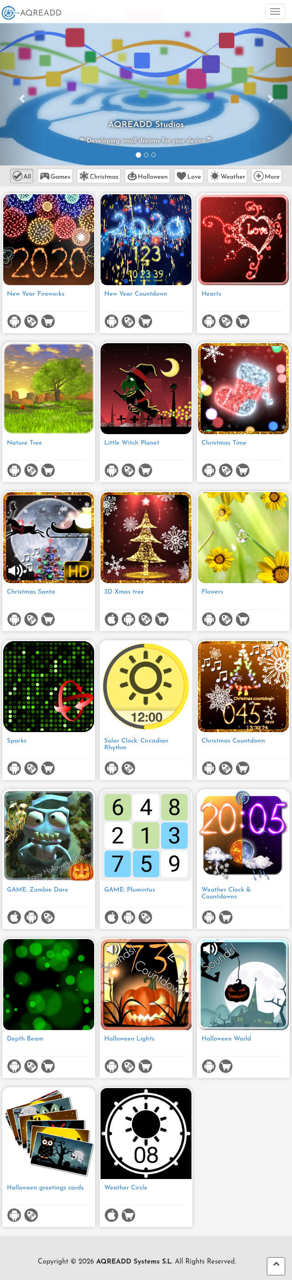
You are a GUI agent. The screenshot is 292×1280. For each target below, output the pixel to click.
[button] (22, 94)
